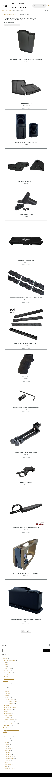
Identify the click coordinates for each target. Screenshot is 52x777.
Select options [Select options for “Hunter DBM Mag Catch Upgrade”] (26, 578)
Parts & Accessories (9, 10)
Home (3, 10)
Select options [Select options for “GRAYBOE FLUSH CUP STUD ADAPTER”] (26, 411)
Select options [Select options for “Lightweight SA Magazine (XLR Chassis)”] (26, 623)
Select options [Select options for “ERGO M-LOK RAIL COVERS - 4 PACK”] (26, 348)
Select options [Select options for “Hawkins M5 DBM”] (26, 486)
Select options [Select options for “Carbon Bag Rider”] (26, 219)
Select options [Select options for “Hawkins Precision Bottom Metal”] (26, 532)
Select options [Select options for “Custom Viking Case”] (26, 264)
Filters (46, 10)
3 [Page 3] (27, 631)
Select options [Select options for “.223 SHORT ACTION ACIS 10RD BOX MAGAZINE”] (26, 64)
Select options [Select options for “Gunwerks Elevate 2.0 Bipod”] (26, 457)
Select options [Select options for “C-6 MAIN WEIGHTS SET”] (26, 186)
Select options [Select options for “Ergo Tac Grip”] (26, 381)
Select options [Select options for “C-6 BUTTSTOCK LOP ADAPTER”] (26, 147)
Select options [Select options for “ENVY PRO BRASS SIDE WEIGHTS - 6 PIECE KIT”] (26, 302)
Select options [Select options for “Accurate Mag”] (26, 108)
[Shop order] (12, 25)
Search (46, 650)
